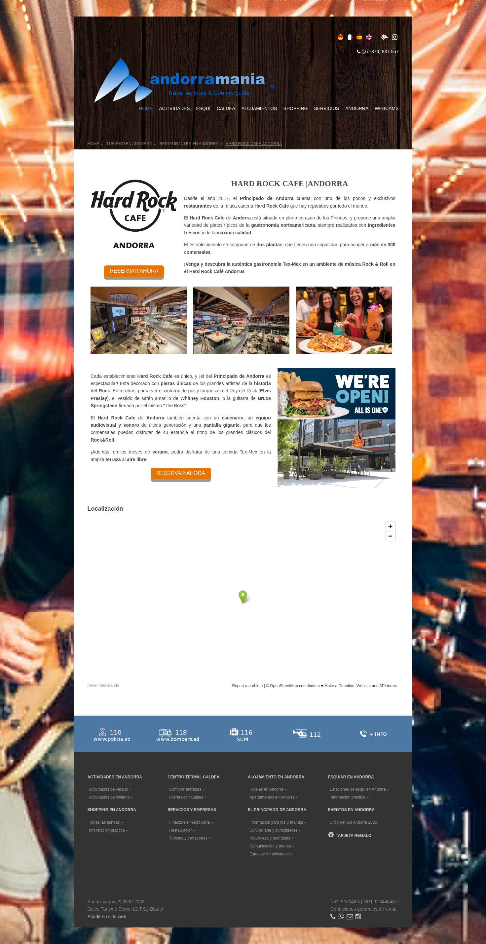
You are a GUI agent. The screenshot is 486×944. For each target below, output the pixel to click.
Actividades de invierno (111, 797)
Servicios (326, 108)
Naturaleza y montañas (271, 838)
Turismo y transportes (190, 838)
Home (146, 108)
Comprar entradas (187, 789)
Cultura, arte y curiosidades (275, 830)
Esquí (203, 108)
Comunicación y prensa (272, 846)
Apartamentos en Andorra (273, 797)
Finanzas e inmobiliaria (191, 822)
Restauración (182, 830)
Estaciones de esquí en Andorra (360, 789)
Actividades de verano (110, 789)
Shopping (295, 108)
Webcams (386, 108)
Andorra (356, 108)
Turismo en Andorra (129, 143)
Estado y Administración (272, 854)
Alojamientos (259, 108)
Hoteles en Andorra (268, 789)
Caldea (226, 108)
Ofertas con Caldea (188, 797)
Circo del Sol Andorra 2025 (353, 822)
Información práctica (349, 797)
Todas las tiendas (106, 822)
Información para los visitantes (278, 822)
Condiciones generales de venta (363, 909)
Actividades (174, 108)
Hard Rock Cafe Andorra (254, 143)
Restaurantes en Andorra (188, 143)
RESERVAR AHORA (134, 271)
